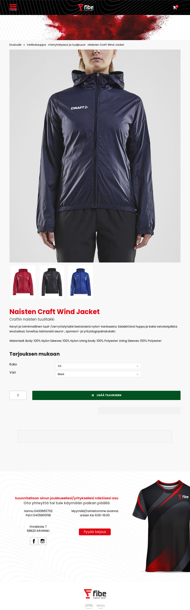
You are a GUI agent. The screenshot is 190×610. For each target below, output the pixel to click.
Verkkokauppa (36, 44)
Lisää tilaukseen (106, 395)
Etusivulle (15, 44)
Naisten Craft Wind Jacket (106, 44)
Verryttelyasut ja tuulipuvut (67, 44)
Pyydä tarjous (95, 532)
